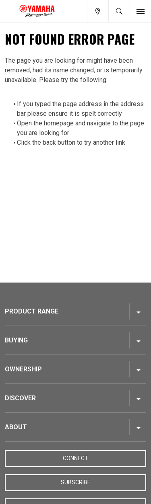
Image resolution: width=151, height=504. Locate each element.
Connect (75, 458)
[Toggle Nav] (140, 11)
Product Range (31, 311)
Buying (16, 340)
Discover (20, 398)
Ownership (23, 369)
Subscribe (76, 482)
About (16, 427)
